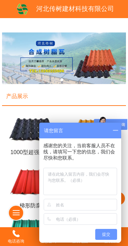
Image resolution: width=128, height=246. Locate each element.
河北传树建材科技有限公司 (75, 8)
